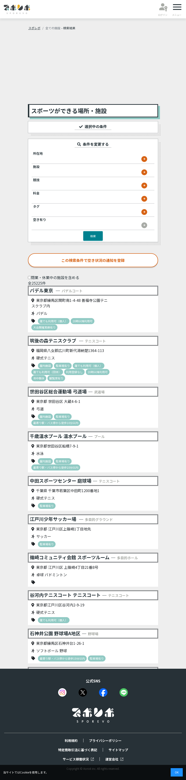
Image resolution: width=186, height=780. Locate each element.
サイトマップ (118, 749)
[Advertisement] (93, 69)
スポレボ (34, 28)
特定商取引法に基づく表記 (77, 749)
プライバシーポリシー (105, 740)
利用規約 (71, 740)
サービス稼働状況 (78, 759)
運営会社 (114, 759)
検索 (93, 236)
